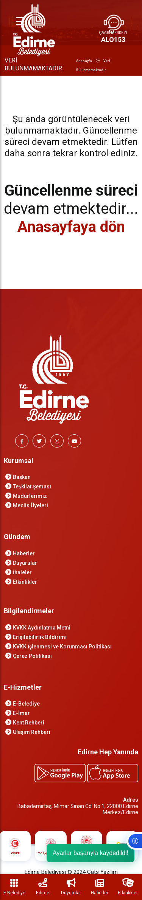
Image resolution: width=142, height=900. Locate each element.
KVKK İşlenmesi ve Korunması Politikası (62, 647)
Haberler (24, 553)
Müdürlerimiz (30, 496)
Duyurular (25, 563)
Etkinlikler (25, 582)
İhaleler (22, 572)
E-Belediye (26, 704)
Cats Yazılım (102, 872)
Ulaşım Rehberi (31, 732)
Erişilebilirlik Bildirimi (40, 637)
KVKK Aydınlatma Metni (41, 628)
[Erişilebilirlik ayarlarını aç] (134, 841)
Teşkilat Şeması (32, 486)
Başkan (22, 477)
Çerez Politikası (32, 656)
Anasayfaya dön (71, 227)
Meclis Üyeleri (30, 505)
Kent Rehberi (28, 723)
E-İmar (21, 713)
